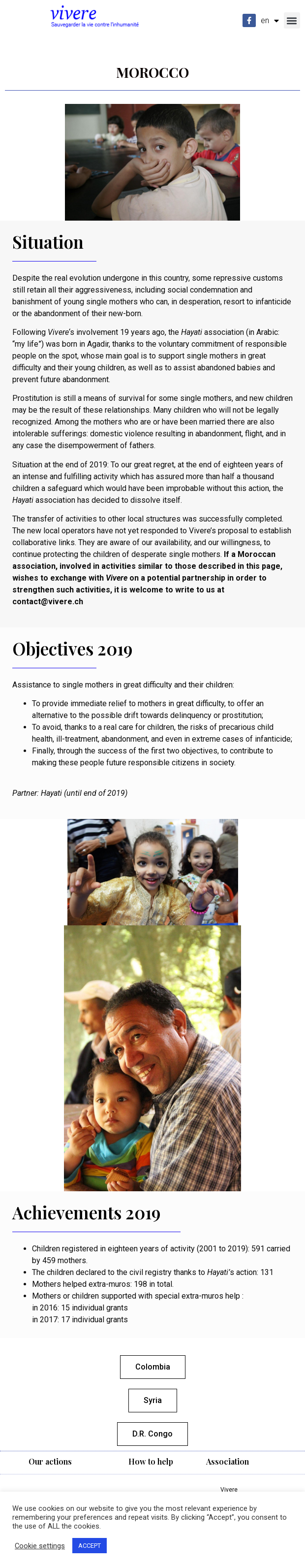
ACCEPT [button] (89, 1545)
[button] (292, 20)
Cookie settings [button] (40, 1545)
